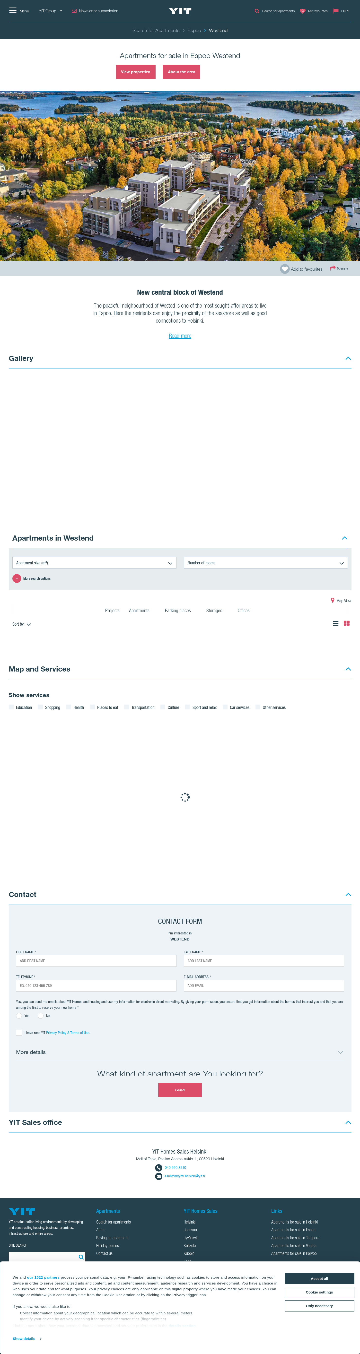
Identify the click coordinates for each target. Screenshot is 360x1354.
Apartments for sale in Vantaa (293, 1246)
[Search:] (80, 1256)
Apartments (142, 611)
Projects (112, 611)
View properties (135, 71)
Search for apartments (113, 1222)
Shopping (52, 707)
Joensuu (190, 1230)
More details (31, 1052)
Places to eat (107, 707)
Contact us (104, 1254)
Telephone (24, 977)
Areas (100, 1230)
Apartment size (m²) (32, 562)
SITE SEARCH (18, 1245)
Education (24, 707)
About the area (181, 71)
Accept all (319, 1278)
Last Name (192, 952)
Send (179, 1089)
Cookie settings (319, 1292)
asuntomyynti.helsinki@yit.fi (180, 1176)
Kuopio (189, 1254)
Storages (217, 611)
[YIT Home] (180, 11)
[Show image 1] (122, 444)
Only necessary (319, 1306)
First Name (25, 952)
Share (339, 268)
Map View (341, 601)
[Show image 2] (294, 409)
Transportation (143, 707)
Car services (239, 707)
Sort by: (18, 624)
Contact (22, 894)
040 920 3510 (170, 1167)
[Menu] (19, 11)
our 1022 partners (43, 1277)
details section (182, 1326)
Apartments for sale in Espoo (293, 1230)
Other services (274, 707)
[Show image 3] (294, 478)
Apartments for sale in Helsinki (294, 1222)
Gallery (21, 358)
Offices (247, 611)
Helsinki (189, 1222)
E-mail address (196, 977)
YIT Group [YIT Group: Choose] (50, 11)
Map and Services (39, 668)
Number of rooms (201, 562)
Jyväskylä (191, 1238)
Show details (24, 1339)
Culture (173, 707)
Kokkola (190, 1246)
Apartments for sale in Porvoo (294, 1254)
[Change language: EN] (342, 11)
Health (78, 707)
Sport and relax (205, 707)
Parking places (181, 611)
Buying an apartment (112, 1238)
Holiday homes (107, 1246)
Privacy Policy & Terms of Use (67, 1032)
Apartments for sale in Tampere (295, 1238)
